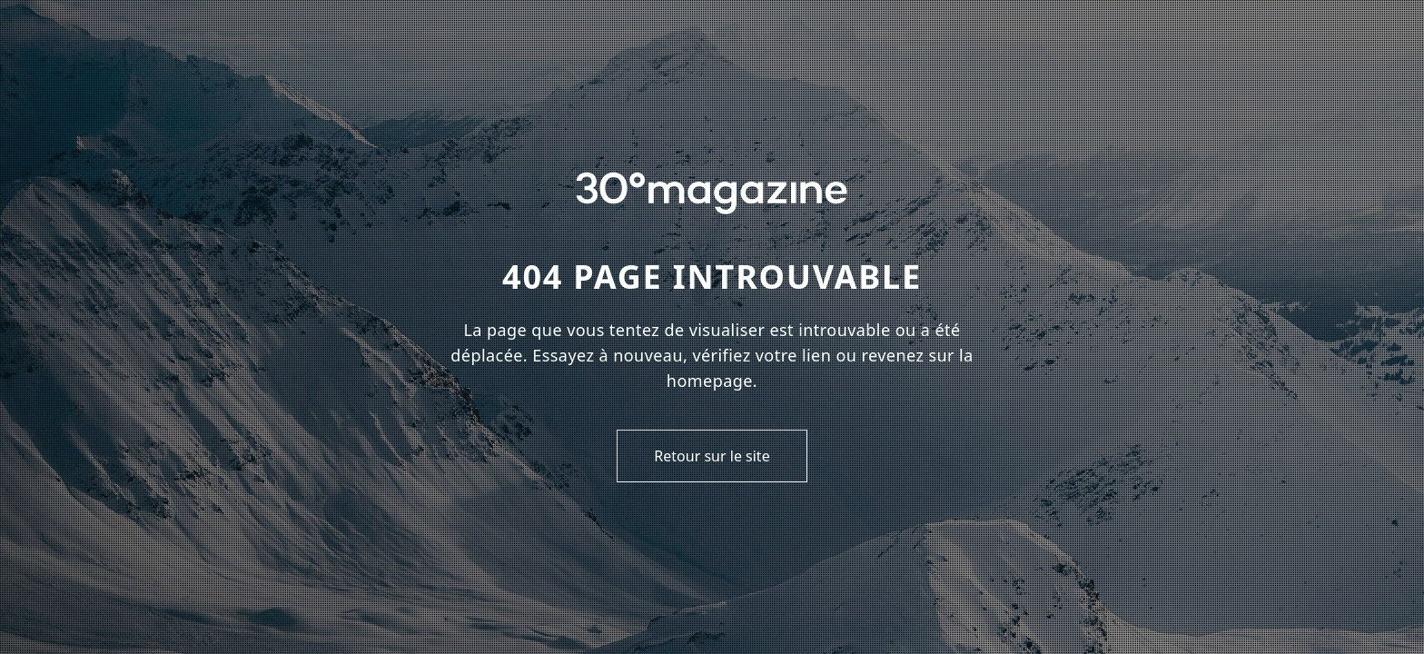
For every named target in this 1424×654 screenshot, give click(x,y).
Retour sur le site (711, 456)
